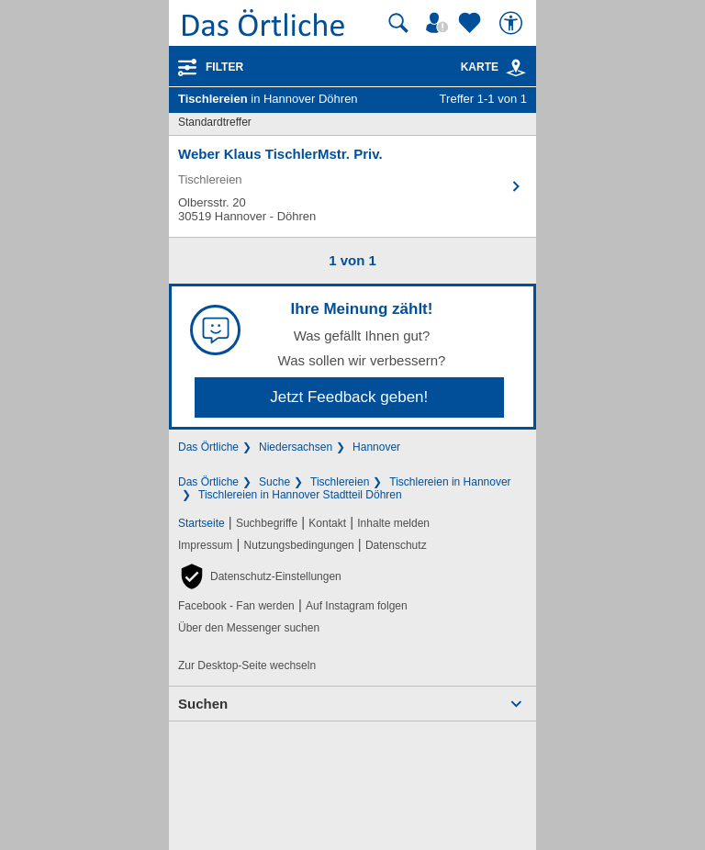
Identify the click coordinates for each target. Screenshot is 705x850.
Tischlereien (339, 481)
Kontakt (327, 523)
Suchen (203, 703)
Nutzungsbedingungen (299, 545)
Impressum (205, 545)
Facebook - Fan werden (236, 605)
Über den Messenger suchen (248, 627)
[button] (259, 576)
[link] (516, 68)
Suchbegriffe (266, 523)
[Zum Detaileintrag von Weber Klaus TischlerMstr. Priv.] (352, 186)
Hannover (376, 447)
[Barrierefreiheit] (513, 23)
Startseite (201, 523)
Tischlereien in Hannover (449, 481)
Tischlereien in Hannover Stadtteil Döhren (300, 494)
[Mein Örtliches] (439, 23)
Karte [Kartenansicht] (494, 67)
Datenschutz (396, 545)
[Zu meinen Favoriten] (472, 23)
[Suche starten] (398, 23)
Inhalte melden (393, 523)
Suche (274, 481)
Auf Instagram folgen (357, 605)
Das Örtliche (208, 447)
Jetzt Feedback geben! (349, 397)
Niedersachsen (295, 447)
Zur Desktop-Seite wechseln (247, 665)
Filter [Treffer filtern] (224, 67)
